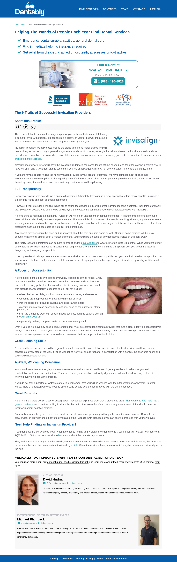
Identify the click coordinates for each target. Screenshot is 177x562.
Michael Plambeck (25, 528)
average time (89, 243)
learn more (64, 435)
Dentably (109, 9)
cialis (75, 445)
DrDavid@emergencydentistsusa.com (62, 483)
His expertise (144, 488)
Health (155, 9)
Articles (23, 25)
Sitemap (54, 558)
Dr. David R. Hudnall (52, 488)
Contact (139, 9)
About (100, 558)
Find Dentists (88, 9)
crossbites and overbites (28, 158)
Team (124, 9)
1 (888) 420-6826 (108, 81)
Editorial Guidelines (116, 558)
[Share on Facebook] (18, 127)
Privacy (89, 558)
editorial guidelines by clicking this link (67, 462)
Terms (79, 558)
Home (17, 25)
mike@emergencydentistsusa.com (35, 523)
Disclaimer (67, 558)
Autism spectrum (31, 316)
